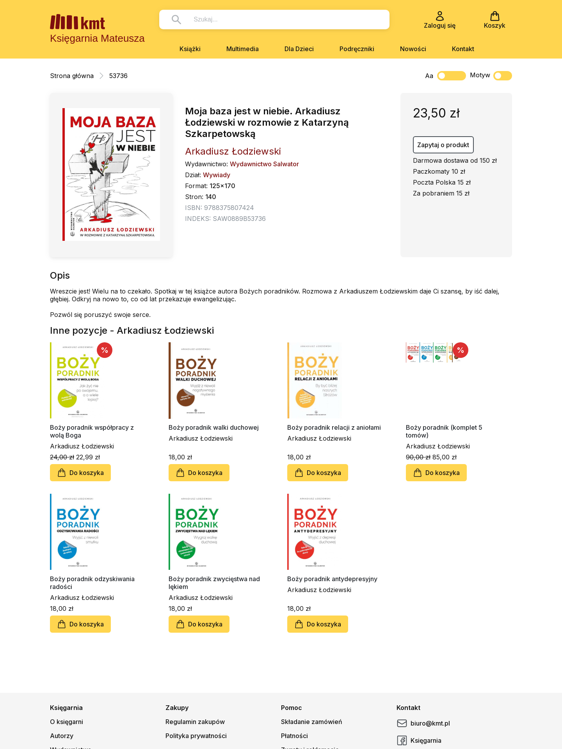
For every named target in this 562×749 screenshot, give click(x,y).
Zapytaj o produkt (443, 145)
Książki (190, 49)
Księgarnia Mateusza (97, 38)
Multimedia (242, 49)
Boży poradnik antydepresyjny (332, 579)
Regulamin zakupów (195, 722)
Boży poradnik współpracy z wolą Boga (92, 431)
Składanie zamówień (311, 722)
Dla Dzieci (299, 49)
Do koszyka (80, 472)
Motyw (491, 75)
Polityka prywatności (196, 736)
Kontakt (463, 49)
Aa (429, 76)
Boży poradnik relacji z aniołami (334, 427)
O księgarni (66, 722)
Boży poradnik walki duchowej (214, 427)
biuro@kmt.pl (423, 723)
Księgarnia (419, 740)
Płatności (294, 736)
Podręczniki (357, 49)
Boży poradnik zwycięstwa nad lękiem (214, 583)
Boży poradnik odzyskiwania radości (92, 583)
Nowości (413, 49)
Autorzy (61, 736)
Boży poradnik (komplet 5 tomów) (444, 431)
